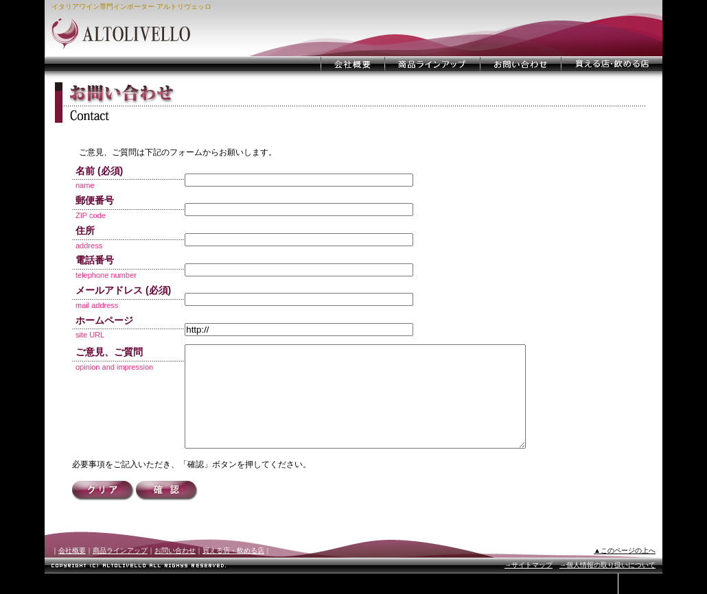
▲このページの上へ (625, 571)
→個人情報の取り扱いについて (607, 585)
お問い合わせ (175, 571)
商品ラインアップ (120, 571)
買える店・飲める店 (233, 571)
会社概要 (72, 571)
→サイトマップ (529, 585)
